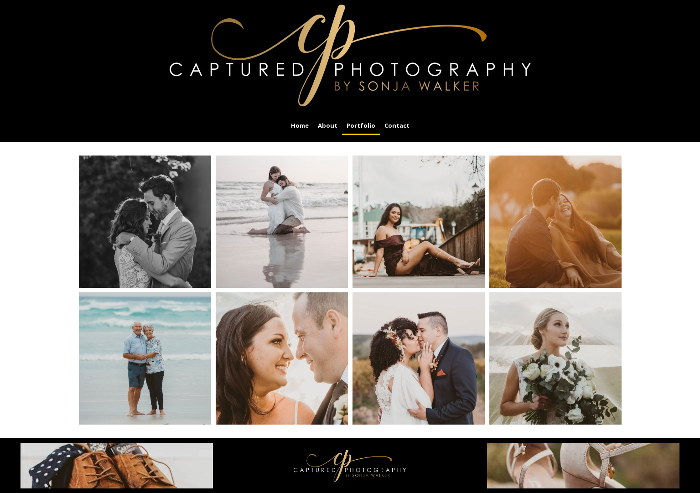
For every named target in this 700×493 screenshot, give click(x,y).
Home (300, 125)
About (327, 125)
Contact (397, 125)
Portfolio (361, 125)
